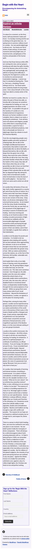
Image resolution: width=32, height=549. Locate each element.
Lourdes (26, 29)
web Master (6, 29)
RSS (5, 15)
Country (6, 509)
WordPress (12, 542)
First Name (7, 494)
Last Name (7, 501)
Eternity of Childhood (11, 475)
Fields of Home (23, 479)
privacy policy (25, 538)
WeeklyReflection (17, 29)
